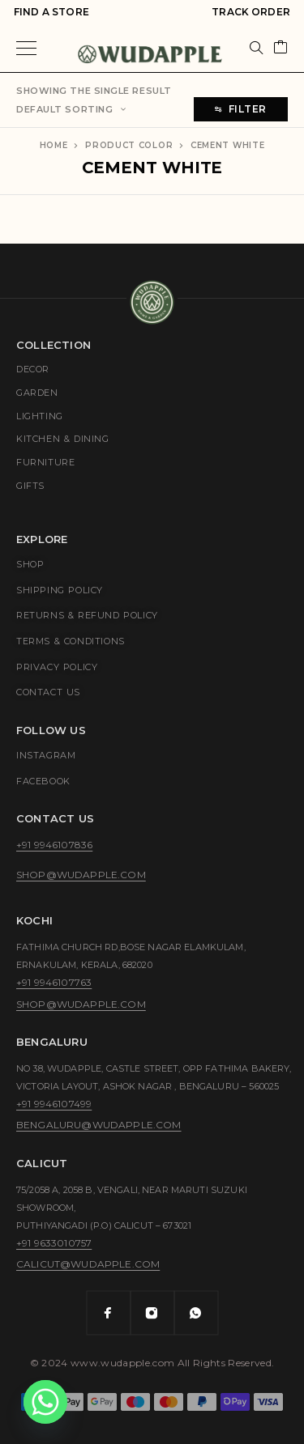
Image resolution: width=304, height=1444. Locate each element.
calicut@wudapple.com (88, 1264)
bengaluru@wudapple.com (99, 1125)
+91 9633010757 (54, 1243)
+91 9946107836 (54, 845)
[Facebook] (109, 1313)
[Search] (256, 47)
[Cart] (280, 48)
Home (54, 145)
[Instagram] (152, 1313)
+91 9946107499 (54, 1104)
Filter (241, 109)
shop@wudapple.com (81, 875)
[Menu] (26, 47)
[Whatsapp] (196, 1313)
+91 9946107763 (54, 982)
